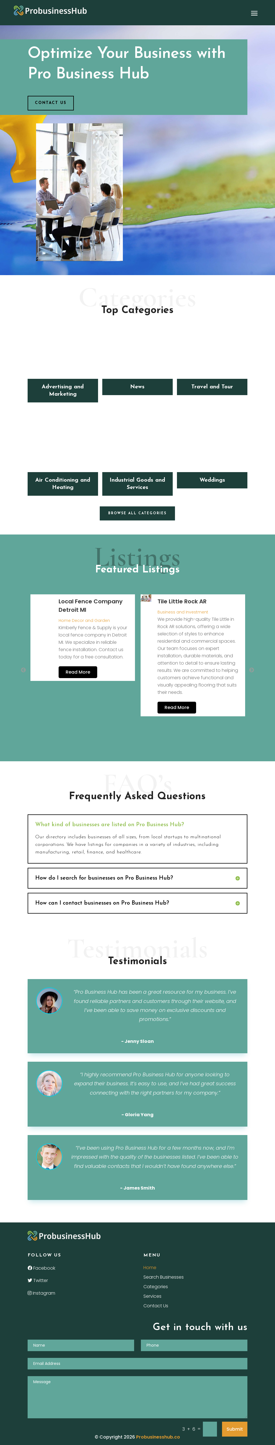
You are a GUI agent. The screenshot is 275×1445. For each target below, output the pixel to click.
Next (251, 670)
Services (152, 1296)
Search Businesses (163, 1277)
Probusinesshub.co (158, 1437)
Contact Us (155, 1306)
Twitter (38, 1280)
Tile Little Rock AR (182, 601)
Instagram (41, 1293)
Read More (78, 672)
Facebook (41, 1268)
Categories (155, 1287)
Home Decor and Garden (84, 620)
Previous (23, 670)
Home (149, 1268)
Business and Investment (183, 612)
